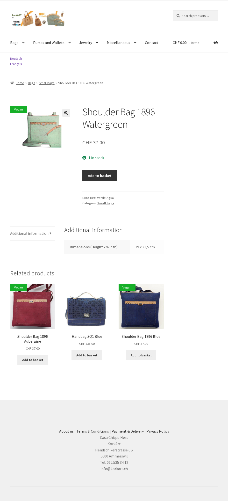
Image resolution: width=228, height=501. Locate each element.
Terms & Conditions (92, 431)
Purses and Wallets (48, 42)
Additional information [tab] (29, 233)
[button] (66, 113)
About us (66, 431)
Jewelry (85, 42)
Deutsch (16, 58)
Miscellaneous (118, 42)
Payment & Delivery (128, 431)
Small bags (47, 83)
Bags (14, 42)
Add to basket (100, 175)
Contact (151, 42)
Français (16, 64)
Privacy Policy (157, 431)
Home (20, 83)
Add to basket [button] (32, 360)
